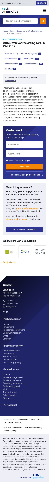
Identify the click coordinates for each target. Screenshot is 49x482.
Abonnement (22, 419)
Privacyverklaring (9, 430)
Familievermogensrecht (13, 377)
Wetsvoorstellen (10, 359)
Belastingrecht (9, 395)
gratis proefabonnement (27, 208)
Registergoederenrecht (14, 330)
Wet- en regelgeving (12, 362)
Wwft (5, 335)
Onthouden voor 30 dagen (19, 160)
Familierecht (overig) (12, 380)
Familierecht (8, 327)
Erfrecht (6, 374)
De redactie (10, 80)
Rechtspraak (9, 353)
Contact (17, 423)
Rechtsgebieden (12, 319)
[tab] (11, 53)
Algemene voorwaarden (12, 427)
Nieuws (40, 419)
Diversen (7, 338)
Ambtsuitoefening (11, 392)
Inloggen (41, 3)
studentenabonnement (17, 219)
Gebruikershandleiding (33, 427)
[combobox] (20, 21)
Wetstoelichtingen (35, 31)
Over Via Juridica (9, 419)
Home (5, 31)
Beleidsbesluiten (10, 356)
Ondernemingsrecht (12, 332)
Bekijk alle (9, 262)
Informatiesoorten (17, 31)
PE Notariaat (10, 405)
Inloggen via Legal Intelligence (27, 175)
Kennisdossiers (11, 369)
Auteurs (33, 419)
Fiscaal (6, 324)
